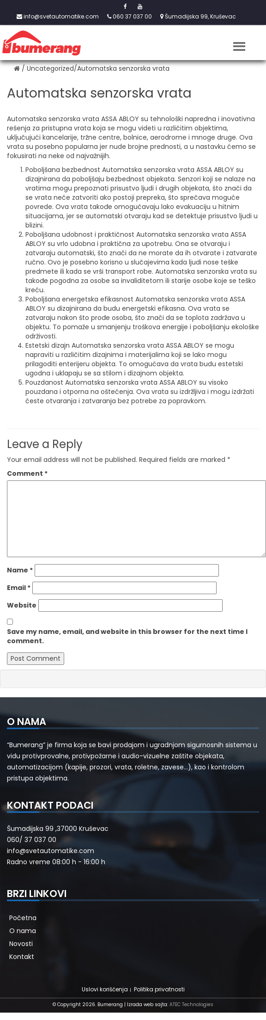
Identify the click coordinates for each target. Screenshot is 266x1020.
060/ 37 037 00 (31, 839)
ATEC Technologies (191, 1004)
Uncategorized (50, 68)
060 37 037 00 (129, 16)
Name (20, 570)
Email (18, 587)
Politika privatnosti (159, 989)
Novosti (21, 943)
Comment (27, 473)
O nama (22, 930)
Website (21, 605)
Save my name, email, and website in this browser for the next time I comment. (127, 636)
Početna (22, 917)
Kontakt (21, 956)
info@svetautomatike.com (58, 16)
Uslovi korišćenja (105, 989)
